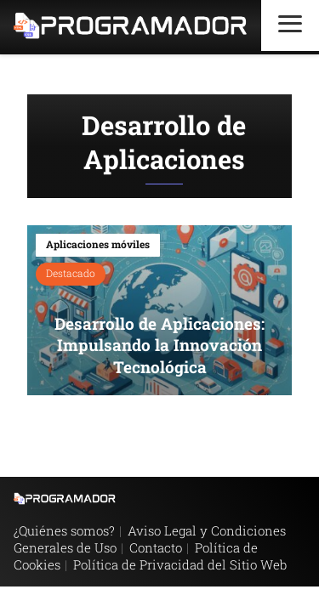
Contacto (155, 547)
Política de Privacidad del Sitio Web (180, 564)
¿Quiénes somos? (64, 530)
